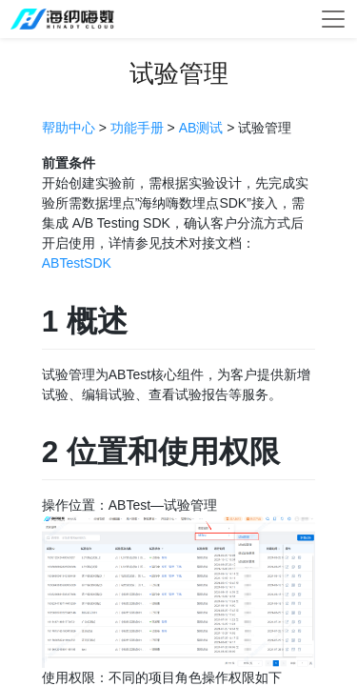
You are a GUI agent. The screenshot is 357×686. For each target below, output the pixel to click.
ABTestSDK (76, 263)
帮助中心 (68, 127)
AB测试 (201, 127)
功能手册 (137, 127)
